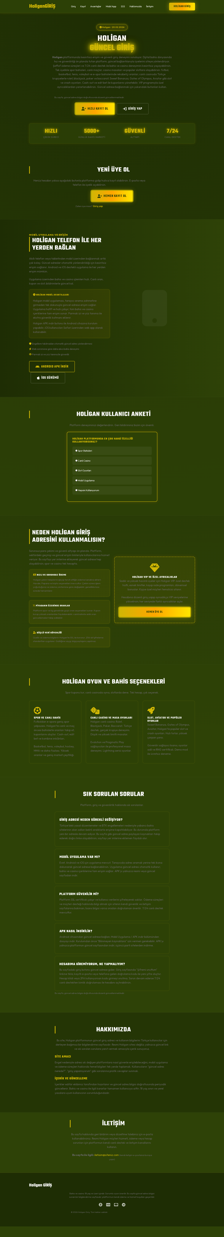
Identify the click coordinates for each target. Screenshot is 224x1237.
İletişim (149, 6)
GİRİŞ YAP (132, 108)
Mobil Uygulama (84, 480)
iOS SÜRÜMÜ (48, 377)
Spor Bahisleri (83, 450)
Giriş (73, 6)
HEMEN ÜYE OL (154, 612)
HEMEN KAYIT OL (112, 196)
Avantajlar (95, 6)
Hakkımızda (135, 6)
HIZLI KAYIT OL (94, 108)
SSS (123, 6)
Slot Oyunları (83, 470)
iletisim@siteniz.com (106, 1155)
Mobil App (111, 6)
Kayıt (83, 6)
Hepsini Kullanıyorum (87, 490)
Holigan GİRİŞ (182, 6)
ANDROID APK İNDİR (51, 366)
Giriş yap (98, 206)
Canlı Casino (83, 460)
